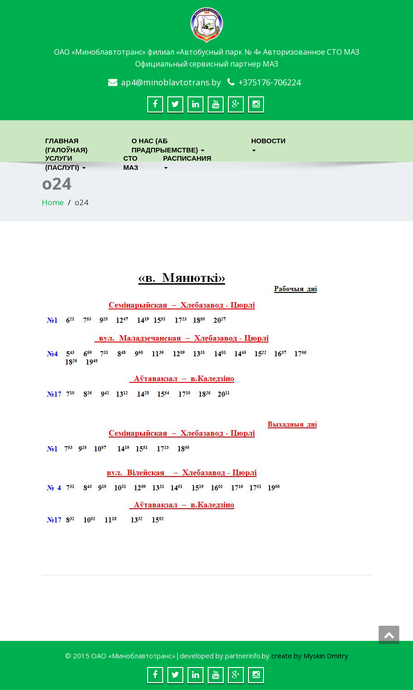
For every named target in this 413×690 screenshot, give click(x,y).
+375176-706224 (269, 82)
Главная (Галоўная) (66, 143)
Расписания (186, 160)
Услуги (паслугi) (65, 160)
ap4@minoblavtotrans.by (171, 82)
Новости (268, 143)
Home (53, 202)
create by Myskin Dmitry (309, 655)
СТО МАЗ (130, 160)
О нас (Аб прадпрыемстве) (168, 143)
